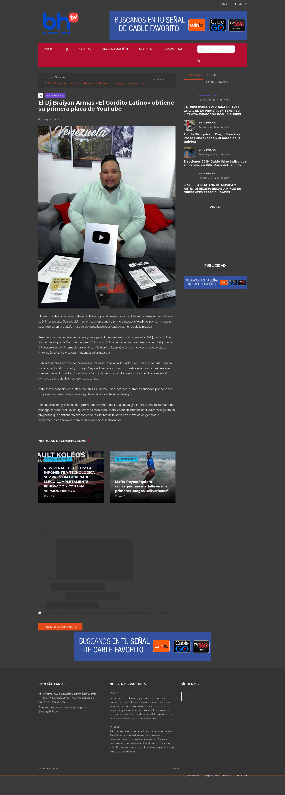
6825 (225, 178)
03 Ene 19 (205, 178)
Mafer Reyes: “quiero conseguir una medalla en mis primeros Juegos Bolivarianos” (142, 486)
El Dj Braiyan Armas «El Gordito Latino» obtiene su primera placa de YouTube (106, 105)
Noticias (146, 49)
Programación (115, 49)
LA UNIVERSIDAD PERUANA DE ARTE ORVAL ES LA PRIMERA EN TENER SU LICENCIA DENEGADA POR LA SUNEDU (213, 110)
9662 (225, 127)
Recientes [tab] (213, 75)
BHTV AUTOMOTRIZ (58, 459)
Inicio (49, 49)
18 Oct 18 (205, 100)
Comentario (47, 578)
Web (41, 605)
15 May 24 (45, 119)
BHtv (188, 696)
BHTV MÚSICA (55, 95)
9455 (225, 154)
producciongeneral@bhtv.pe (66, 707)
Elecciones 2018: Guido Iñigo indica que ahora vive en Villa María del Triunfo (215, 163)
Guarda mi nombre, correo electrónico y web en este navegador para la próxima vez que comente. (106, 612)
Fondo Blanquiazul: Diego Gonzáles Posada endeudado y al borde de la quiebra (212, 138)
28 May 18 (205, 154)
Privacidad (174, 49)
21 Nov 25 (49, 496)
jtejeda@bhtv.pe (48, 711)
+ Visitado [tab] (193, 75)
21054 (225, 100)
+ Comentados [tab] (217, 82)
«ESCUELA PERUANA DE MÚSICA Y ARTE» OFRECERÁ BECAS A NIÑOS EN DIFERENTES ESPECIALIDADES (212, 188)
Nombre (44, 587)
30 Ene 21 (205, 127)
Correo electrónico (51, 596)
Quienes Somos (78, 49)
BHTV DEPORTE (126, 459)
